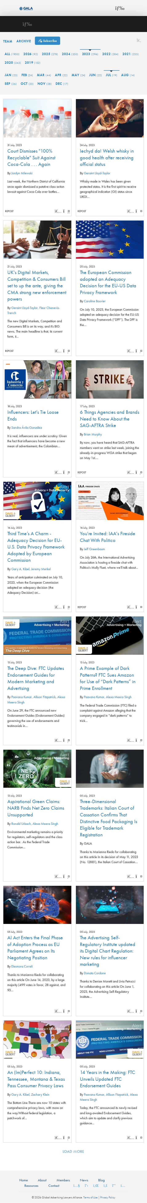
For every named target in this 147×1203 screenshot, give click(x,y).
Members (63, 1180)
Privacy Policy (107, 1197)
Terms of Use (90, 1197)
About (42, 1180)
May (79, 75)
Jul (111, 75)
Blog (101, 1180)
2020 (13, 62)
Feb (27, 75)
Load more (73, 1151)
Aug (128, 75)
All (12, 54)
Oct (27, 83)
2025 (50, 54)
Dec (62, 83)
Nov (44, 83)
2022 (110, 54)
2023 (90, 54)
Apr (61, 75)
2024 (70, 54)
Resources (31, 1185)
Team (7, 41)
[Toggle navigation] (120, 8)
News (84, 1180)
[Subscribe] (47, 41)
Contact (53, 1185)
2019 (33, 62)
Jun (95, 75)
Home (23, 1180)
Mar (44, 75)
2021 (130, 54)
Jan (11, 75)
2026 (30, 54)
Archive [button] (23, 41)
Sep (11, 83)
